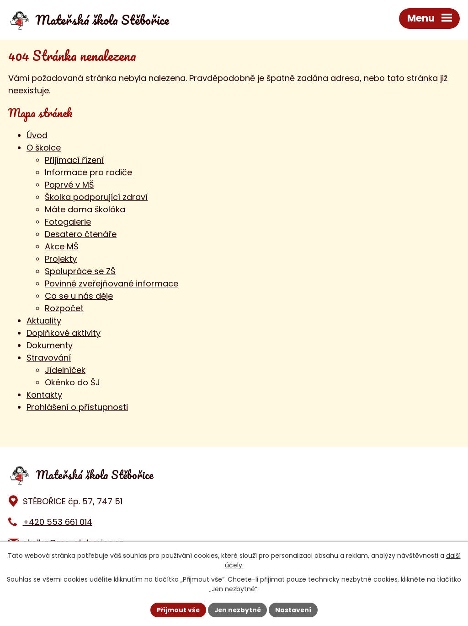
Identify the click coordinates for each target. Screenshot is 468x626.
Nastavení (294, 609)
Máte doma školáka (85, 209)
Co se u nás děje (79, 296)
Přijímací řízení (74, 160)
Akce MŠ (62, 246)
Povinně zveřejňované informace (111, 283)
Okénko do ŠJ (72, 382)
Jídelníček (65, 370)
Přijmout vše (177, 609)
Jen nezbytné (237, 609)
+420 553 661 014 (57, 522)
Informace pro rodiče (88, 172)
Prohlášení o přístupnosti (77, 407)
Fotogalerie (68, 221)
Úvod (37, 135)
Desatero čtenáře (81, 234)
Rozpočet (64, 308)
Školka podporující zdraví (96, 197)
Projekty (61, 258)
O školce (44, 147)
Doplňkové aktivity (64, 333)
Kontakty (44, 394)
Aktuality (44, 320)
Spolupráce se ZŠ (80, 271)
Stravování (49, 357)
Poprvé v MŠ (69, 184)
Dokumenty (50, 345)
